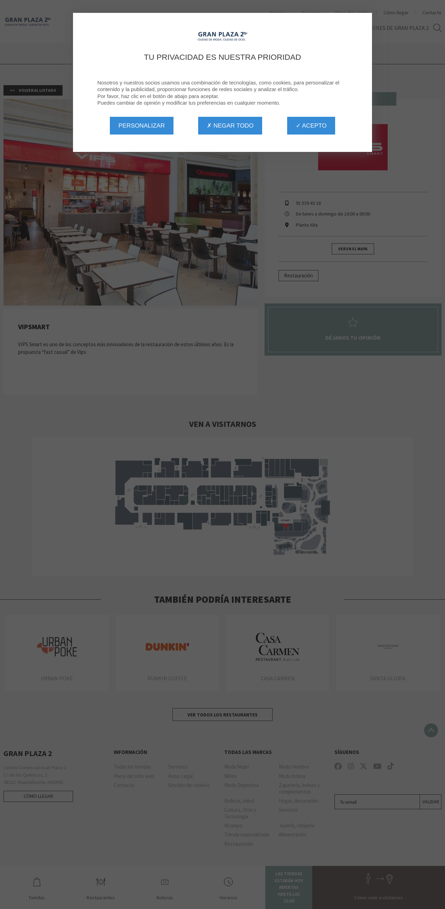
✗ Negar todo (230, 125)
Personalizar (142, 125)
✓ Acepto (311, 125)
